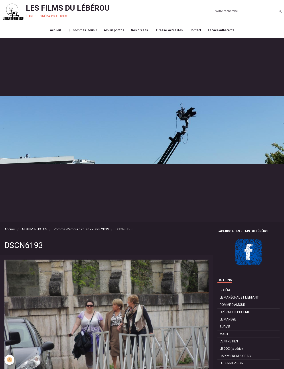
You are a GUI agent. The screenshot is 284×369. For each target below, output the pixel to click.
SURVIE (225, 326)
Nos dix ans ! (140, 30)
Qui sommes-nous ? (82, 30)
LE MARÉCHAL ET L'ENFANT (239, 297)
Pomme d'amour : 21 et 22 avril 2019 (81, 229)
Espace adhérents (221, 30)
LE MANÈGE (228, 319)
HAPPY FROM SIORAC (235, 356)
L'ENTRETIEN (229, 341)
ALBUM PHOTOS (34, 229)
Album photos (114, 30)
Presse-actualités (169, 30)
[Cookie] (9, 360)
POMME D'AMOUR (232, 305)
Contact (195, 30)
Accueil (55, 30)
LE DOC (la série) (231, 348)
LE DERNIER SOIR (231, 363)
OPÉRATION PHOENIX (235, 312)
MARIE (224, 334)
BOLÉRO (225, 290)
